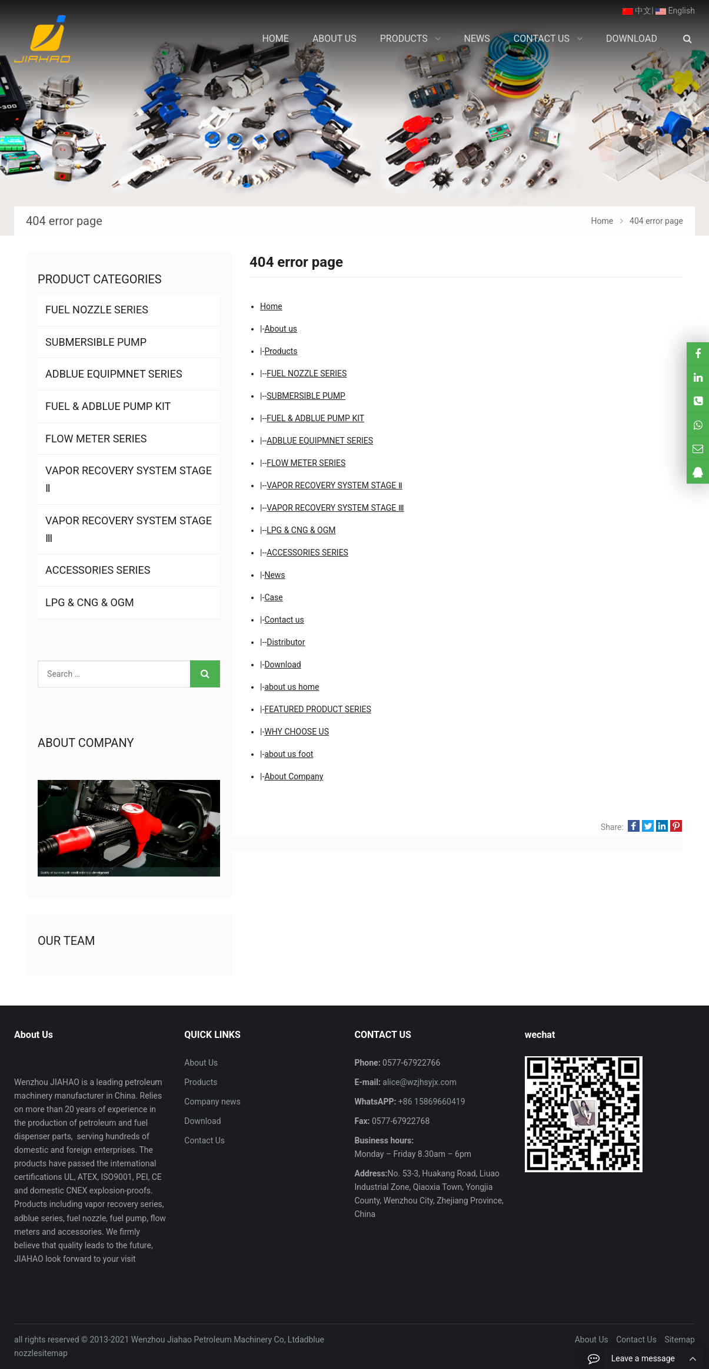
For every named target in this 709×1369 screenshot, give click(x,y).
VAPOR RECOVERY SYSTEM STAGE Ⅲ (335, 507)
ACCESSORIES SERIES (307, 552)
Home (271, 306)
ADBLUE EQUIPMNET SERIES (320, 440)
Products (280, 351)
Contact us (284, 619)
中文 (637, 10)
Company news (212, 1101)
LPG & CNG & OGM (301, 530)
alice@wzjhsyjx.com (419, 1082)
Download (282, 664)
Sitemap (679, 1339)
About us (280, 328)
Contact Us (204, 1140)
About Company (293, 776)
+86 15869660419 (430, 1101)
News (274, 575)
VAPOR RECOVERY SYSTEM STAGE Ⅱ (334, 485)
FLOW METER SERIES (306, 463)
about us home (291, 687)
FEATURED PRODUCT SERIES (317, 709)
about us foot (288, 754)
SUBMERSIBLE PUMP (306, 396)
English (675, 10)
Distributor (286, 642)
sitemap (52, 1353)
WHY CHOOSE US (296, 731)
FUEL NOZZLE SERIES (307, 373)
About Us (201, 1062)
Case (273, 597)
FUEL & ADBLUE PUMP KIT (315, 418)
